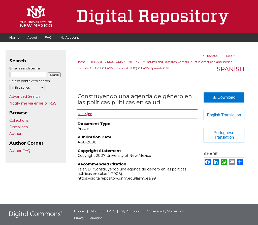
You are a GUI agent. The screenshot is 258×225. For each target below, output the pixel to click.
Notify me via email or (32, 103)
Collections (18, 120)
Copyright (95, 218)
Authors (16, 133)
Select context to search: (30, 81)
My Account (130, 211)
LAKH (97, 68)
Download (224, 97)
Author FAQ (19, 150)
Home (81, 62)
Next (229, 56)
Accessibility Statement (165, 211)
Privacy (79, 218)
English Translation (224, 115)
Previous (211, 56)
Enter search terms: (25, 68)
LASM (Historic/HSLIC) (121, 68)
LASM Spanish (151, 68)
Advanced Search (24, 96)
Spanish (230, 69)
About (96, 211)
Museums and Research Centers (166, 62)
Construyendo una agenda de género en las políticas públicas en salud (135, 99)
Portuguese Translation (224, 135)
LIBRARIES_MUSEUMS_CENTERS (114, 62)
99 (168, 68)
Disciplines (18, 127)
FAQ (110, 211)
